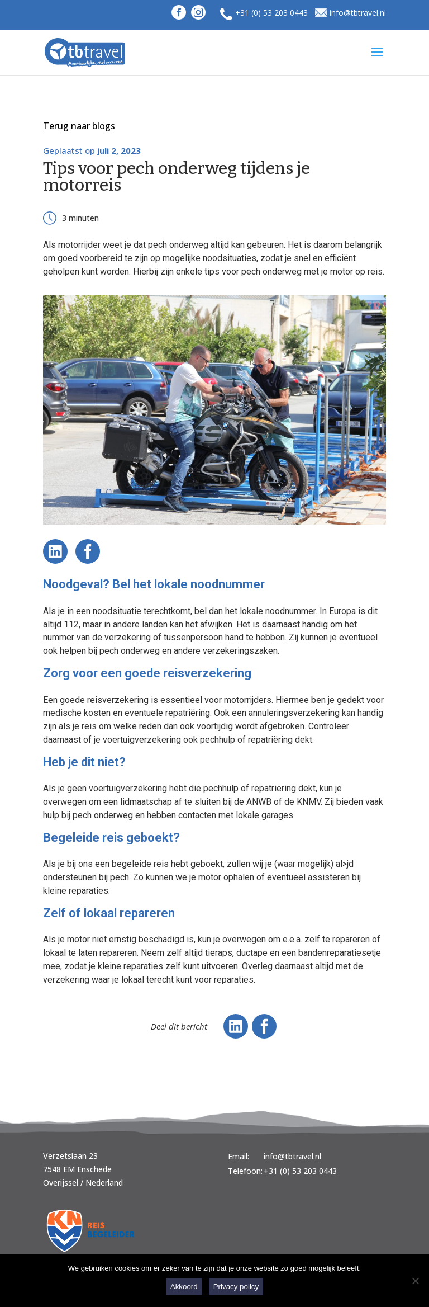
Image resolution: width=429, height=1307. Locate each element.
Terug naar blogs (79, 126)
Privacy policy (236, 1286)
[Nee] (415, 1280)
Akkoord (184, 1286)
